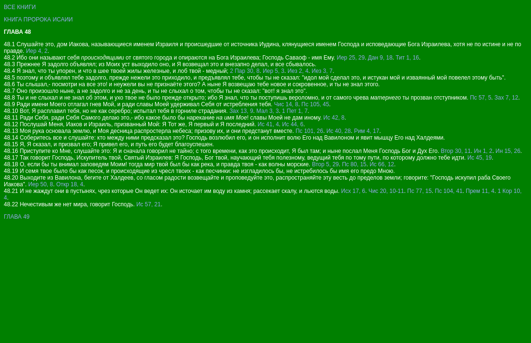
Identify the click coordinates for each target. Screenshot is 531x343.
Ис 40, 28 (339, 131)
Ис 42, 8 (334, 117)
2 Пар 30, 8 (244, 71)
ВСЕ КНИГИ (20, 7)
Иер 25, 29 (351, 57)
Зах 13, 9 (241, 111)
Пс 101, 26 (309, 131)
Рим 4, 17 (366, 131)
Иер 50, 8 (40, 184)
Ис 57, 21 (148, 204)
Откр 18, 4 (69, 184)
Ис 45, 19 (479, 157)
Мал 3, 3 (267, 111)
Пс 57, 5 (480, 97)
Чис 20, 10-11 (386, 191)
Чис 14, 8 (286, 104)
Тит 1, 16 (407, 57)
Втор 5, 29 (325, 164)
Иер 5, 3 (273, 71)
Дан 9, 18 (380, 57)
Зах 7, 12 (506, 97)
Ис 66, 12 (381, 164)
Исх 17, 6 (353, 191)
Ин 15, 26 (508, 151)
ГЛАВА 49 (17, 216)
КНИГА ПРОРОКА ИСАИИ (38, 19)
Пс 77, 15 (419, 191)
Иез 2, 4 (297, 71)
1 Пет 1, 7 (295, 111)
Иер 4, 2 (36, 51)
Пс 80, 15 (354, 164)
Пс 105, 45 (315, 104)
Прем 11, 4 (480, 191)
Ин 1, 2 (483, 151)
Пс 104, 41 (448, 191)
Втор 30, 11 (456, 151)
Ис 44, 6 (293, 124)
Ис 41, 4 (268, 124)
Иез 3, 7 (322, 71)
